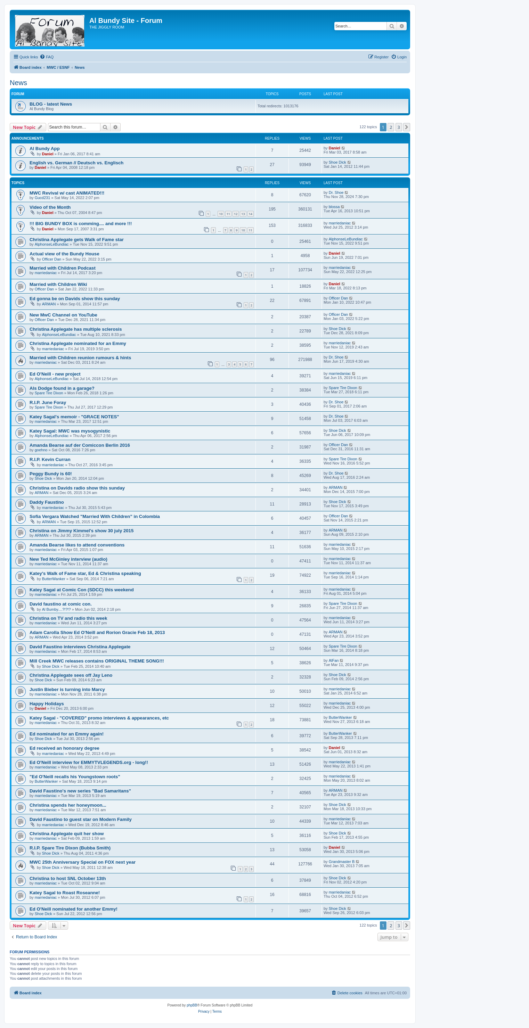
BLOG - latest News (51, 104)
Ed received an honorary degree (64, 748)
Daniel (48, 154)
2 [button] (391, 127)
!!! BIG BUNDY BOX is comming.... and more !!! (81, 223)
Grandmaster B (342, 862)
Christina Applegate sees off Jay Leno (71, 675)
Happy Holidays (47, 703)
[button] (406, 127)
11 (228, 214)
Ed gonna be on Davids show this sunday (75, 298)
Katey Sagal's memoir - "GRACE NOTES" (74, 416)
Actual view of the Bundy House (64, 253)
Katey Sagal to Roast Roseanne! (65, 892)
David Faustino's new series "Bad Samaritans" (80, 790)
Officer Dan (51, 259)
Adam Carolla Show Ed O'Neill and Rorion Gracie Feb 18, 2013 (97, 632)
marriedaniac (340, 223)
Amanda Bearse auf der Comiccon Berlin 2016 (80, 445)
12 (235, 214)
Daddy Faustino (47, 502)
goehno (41, 450)
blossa (334, 207)
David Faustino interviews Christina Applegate (80, 646)
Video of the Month (50, 207)
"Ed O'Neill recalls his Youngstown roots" (75, 776)
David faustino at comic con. (61, 604)
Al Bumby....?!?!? (56, 609)
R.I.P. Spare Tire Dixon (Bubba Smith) (70, 847)
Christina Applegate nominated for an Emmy (78, 343)
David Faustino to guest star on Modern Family (81, 819)
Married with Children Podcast (63, 268)
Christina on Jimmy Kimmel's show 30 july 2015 (81, 530)
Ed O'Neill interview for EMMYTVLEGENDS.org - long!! (89, 762)
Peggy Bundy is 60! (51, 473)
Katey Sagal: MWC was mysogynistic (70, 431)
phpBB (192, 1005)
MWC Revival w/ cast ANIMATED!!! (67, 193)
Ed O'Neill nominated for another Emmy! (73, 909)
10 (220, 214)
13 (243, 214)
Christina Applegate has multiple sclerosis (76, 329)
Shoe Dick (337, 162)
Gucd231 (42, 198)
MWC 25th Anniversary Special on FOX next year (83, 862)
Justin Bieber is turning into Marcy (67, 689)
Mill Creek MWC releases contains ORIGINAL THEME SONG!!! (97, 661)
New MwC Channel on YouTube (63, 315)
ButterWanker (53, 579)
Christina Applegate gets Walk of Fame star (77, 239)
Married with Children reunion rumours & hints (80, 357)
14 (250, 214)
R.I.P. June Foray (48, 402)
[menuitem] (47, 57)
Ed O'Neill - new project (55, 374)
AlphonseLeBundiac (52, 244)
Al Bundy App (45, 148)
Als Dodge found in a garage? (62, 388)
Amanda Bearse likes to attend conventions (77, 545)
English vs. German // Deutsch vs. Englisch (76, 162)
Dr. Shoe (336, 192)
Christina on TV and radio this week (68, 618)
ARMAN (49, 304)
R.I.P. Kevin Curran (50, 459)
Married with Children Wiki (58, 284)
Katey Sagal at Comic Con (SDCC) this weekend (82, 589)
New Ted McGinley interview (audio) (68, 559)
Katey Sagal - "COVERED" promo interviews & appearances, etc (99, 718)
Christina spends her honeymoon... (68, 805)
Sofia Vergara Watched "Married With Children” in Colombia (95, 516)
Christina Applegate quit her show (67, 833)
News (18, 83)
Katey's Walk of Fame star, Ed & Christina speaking (85, 573)
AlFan (334, 660)
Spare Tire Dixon (49, 393)
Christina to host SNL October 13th (68, 878)
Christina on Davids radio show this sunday (77, 488)
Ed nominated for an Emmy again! (67, 734)
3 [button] (399, 127)
